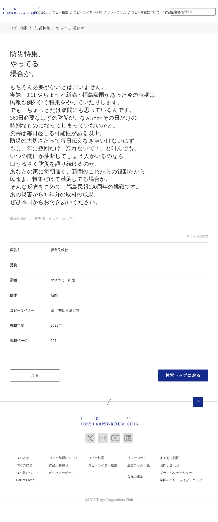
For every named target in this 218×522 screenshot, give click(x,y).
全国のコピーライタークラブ (181, 480)
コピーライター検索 (87, 12)
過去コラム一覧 (138, 465)
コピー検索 (60, 12)
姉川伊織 (58, 310)
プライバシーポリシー (176, 472)
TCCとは (22, 457)
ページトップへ (198, 401)
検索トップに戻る (183, 375)
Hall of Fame (25, 480)
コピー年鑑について (145, 12)
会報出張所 (135, 476)
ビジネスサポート (62, 472)
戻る (35, 375)
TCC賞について (27, 472)
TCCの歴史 (24, 465)
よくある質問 (169, 457)
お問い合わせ (169, 465)
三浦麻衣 (73, 310)
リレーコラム (116, 12)
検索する (212, 11)
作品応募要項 (58, 465)
